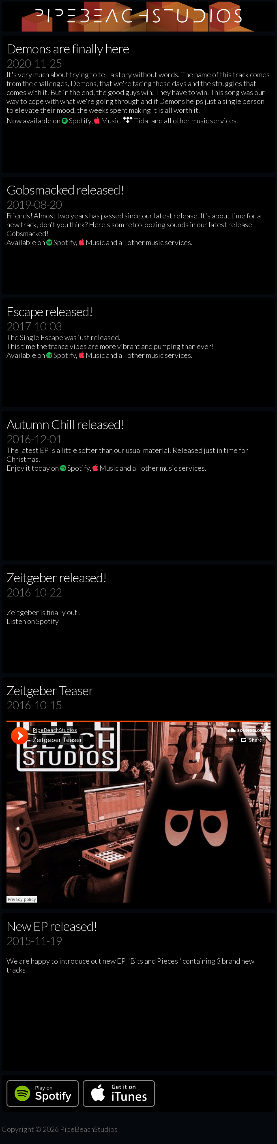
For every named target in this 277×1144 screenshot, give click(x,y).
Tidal (136, 120)
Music (107, 120)
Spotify (76, 120)
